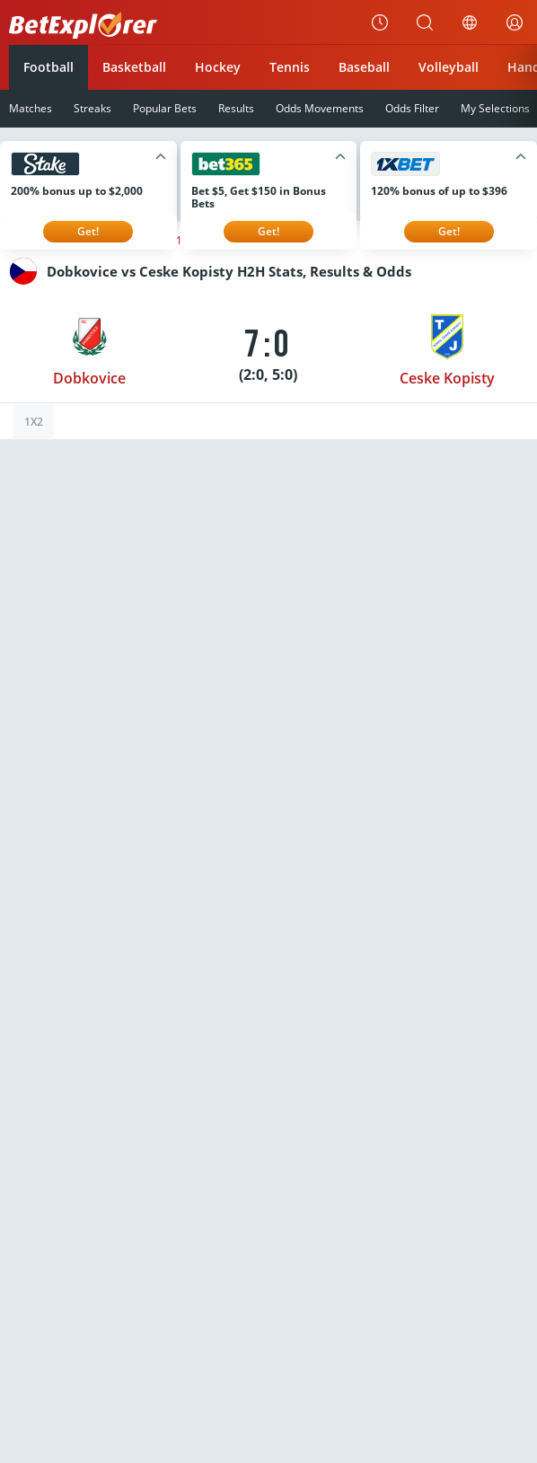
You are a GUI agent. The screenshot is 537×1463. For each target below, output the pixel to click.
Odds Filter (412, 108)
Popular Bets (165, 108)
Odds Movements (320, 108)
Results (236, 108)
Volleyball (448, 66)
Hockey (218, 66)
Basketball (134, 66)
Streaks (92, 108)
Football (48, 66)
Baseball (364, 66)
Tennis (289, 66)
